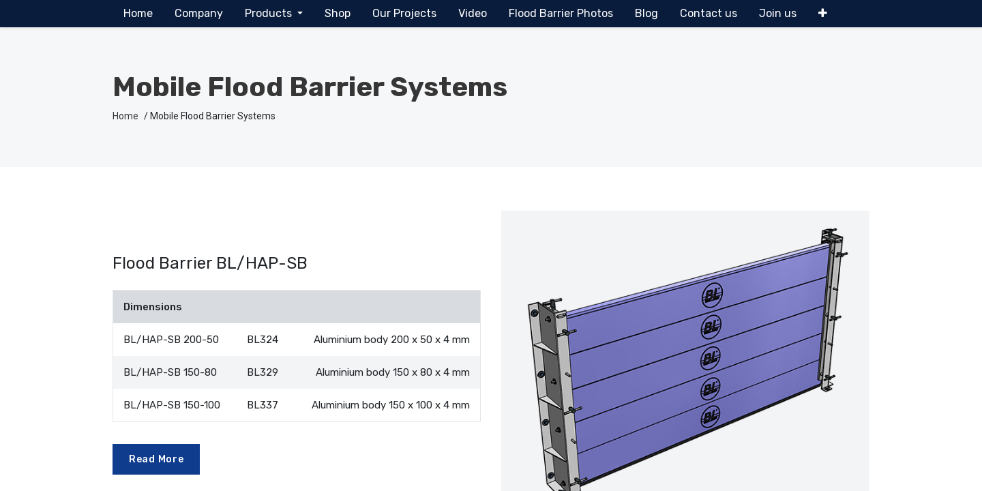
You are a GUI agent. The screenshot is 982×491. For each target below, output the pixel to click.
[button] (822, 13)
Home (125, 115)
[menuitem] (138, 13)
